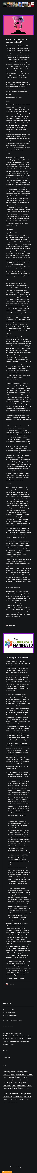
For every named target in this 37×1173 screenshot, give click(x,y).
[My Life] (18, 4)
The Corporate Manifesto (17, 657)
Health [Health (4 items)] (30, 1080)
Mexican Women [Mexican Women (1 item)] (21, 1085)
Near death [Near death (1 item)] (6, 1091)
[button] (33, 4)
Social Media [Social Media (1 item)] (27, 1096)
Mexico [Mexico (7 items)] (29, 1085)
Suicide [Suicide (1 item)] (5, 1099)
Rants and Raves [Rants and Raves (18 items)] (18, 1096)
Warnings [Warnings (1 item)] (6, 1102)
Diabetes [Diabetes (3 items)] (30, 1074)
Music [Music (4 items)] (15, 1088)
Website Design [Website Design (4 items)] (14, 1102)
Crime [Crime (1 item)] (12, 1074)
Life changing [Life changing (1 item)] (7, 1085)
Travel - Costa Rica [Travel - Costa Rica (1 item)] (19, 1099)
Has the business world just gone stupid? (16, 40)
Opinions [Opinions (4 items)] (26, 1091)
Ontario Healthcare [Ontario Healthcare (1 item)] (17, 1091)
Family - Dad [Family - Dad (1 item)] (17, 1080)
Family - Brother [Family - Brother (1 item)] (8, 1080)
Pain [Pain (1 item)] (32, 1091)
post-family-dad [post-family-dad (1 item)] (8, 1096)
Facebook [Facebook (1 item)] (25, 1077)
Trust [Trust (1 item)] (27, 1099)
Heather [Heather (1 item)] (6, 1082)
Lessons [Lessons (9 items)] (24, 1082)
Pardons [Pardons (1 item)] (6, 1093)
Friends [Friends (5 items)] (24, 1080)
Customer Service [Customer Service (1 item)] (21, 1074)
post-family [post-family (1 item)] (28, 1093)
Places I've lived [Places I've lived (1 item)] (14, 1093)
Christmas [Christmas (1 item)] (6, 1074)
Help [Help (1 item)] (11, 1082)
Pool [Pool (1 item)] (22, 1093)
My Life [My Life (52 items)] (27, 1088)
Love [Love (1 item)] (14, 1085)
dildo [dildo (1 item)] (5, 1077)
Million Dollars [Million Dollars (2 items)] (8, 1088)
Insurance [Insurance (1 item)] (17, 1082)
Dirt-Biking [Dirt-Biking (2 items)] (11, 1077)
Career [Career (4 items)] (26, 1071)
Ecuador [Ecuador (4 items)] (18, 1077)
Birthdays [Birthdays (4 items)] (6, 1071)
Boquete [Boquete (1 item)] (13, 1071)
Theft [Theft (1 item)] (11, 1099)
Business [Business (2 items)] (19, 1071)
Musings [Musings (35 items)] (21, 1088)
